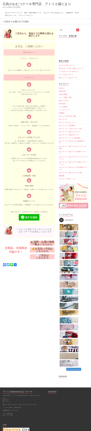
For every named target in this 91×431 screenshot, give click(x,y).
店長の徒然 (62, 103)
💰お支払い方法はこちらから (42, 250)
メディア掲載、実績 (65, 97)
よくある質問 (63, 107)
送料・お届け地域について (32, 12)
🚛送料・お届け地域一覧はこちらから (42, 243)
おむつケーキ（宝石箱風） (67, 125)
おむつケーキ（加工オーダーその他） (71, 172)
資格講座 (61, 175)
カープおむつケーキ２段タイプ (69, 71)
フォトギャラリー (64, 110)
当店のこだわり (64, 100)
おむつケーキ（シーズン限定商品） (70, 138)
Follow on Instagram (74, 261)
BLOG (77, 12)
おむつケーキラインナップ (13, 12)
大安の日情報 (63, 94)
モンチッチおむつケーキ (66, 65)
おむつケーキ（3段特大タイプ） (69, 135)
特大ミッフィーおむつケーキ (68, 77)
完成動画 (61, 113)
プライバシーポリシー (26, 15)
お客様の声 (69, 12)
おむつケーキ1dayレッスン (67, 179)
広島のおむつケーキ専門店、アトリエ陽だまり (37, 4)
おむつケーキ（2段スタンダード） (70, 131)
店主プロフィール (10, 15)
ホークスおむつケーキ (66, 74)
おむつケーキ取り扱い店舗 (67, 116)
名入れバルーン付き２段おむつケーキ (71, 68)
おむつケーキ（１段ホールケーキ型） (71, 128)
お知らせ (61, 88)
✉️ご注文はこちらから (42, 256)
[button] (29, 52)
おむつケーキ (63, 119)
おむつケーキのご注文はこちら (53, 12)
